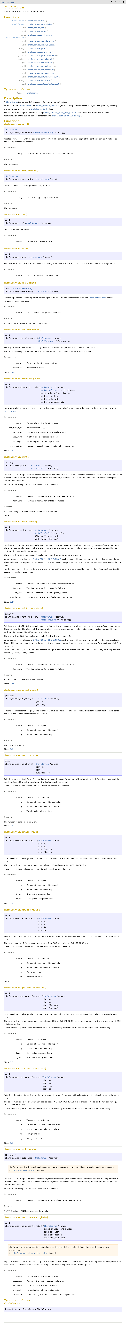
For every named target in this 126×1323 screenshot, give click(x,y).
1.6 (11, 512)
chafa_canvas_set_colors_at (41, 69)
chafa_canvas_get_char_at (40, 58)
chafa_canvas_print (37, 48)
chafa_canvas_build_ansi (39, 80)
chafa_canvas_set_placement (41, 41)
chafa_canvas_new (36, 20)
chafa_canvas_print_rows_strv (42, 55)
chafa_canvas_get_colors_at (41, 66)
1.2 (11, 448)
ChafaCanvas (32, 92)
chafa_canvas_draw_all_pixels (41, 44)
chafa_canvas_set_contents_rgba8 (43, 83)
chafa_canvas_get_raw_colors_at (43, 73)
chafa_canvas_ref (36, 27)
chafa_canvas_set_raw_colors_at (43, 76)
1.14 (12, 370)
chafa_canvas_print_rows (39, 51)
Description (11, 2)
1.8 (11, 744)
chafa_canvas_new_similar (40, 24)
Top (2, 2)
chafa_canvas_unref (37, 31)
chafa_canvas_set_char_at (40, 62)
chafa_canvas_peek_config (40, 34)
